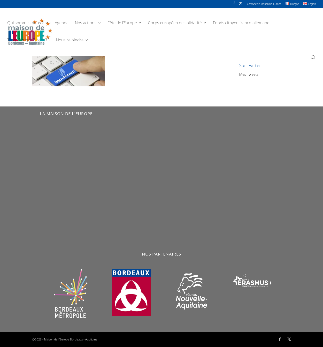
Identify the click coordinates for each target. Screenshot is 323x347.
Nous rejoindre (70, 40)
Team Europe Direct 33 (28, 40)
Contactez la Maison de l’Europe (264, 4)
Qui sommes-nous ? (25, 23)
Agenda (62, 23)
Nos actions (85, 23)
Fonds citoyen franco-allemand (241, 23)
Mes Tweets (248, 74)
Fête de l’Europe (122, 23)
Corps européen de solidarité (175, 23)
